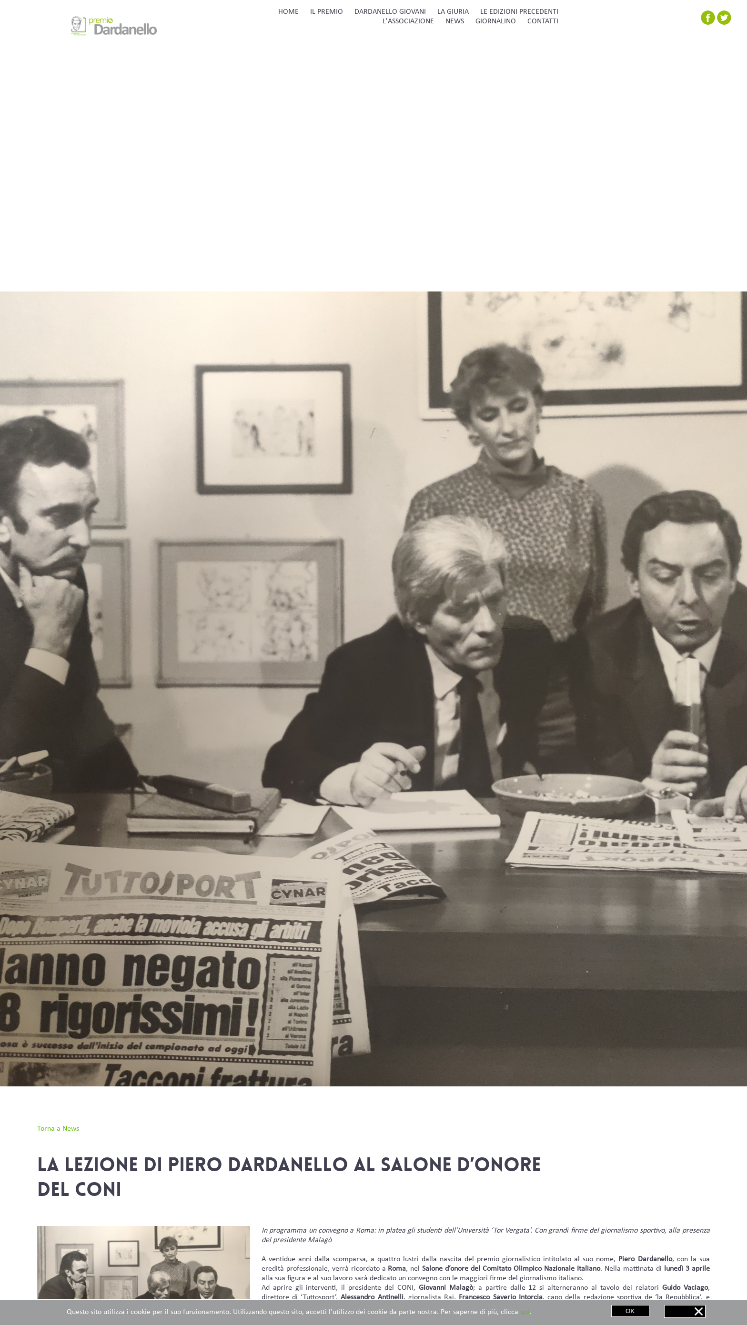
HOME (288, 12)
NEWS (454, 21)
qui (525, 1312)
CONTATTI (542, 21)
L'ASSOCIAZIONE (408, 21)
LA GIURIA (453, 12)
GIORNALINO (495, 21)
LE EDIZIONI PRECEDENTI (519, 12)
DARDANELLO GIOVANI (390, 12)
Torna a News (58, 1129)
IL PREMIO (326, 12)
